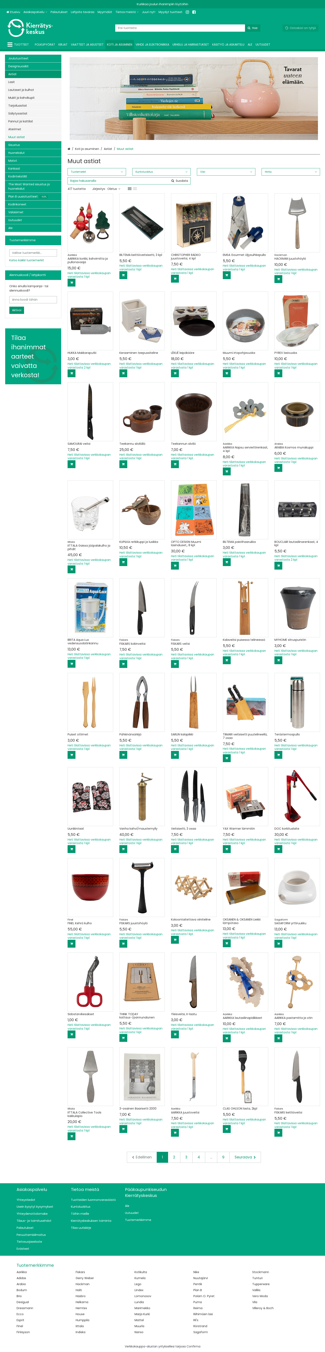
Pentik (197, 1284)
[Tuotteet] (19, 44)
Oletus (113, 189)
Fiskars (80, 1272)
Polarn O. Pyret (204, 1296)
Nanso (139, 1332)
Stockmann (260, 1272)
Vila (254, 1302)
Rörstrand (200, 1326)
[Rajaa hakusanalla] (129, 180)
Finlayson (23, 1332)
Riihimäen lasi (203, 1314)
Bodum (22, 1290)
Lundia (139, 1302)
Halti (79, 1290)
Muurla (139, 1326)
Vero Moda (260, 1296)
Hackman (83, 1284)
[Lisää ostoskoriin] (71, 283)
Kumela (140, 1278)
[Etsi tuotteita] (187, 28)
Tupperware (261, 1284)
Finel (20, 1326)
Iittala (80, 1326)
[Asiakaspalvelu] (35, 12)
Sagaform (200, 1332)
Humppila (82, 1320)
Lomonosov (143, 1296)
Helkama (82, 1302)
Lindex (139, 1290)
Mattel (139, 1320)
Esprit (20, 1320)
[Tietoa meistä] (127, 12)
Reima (198, 1308)
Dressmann (25, 1308)
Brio (19, 1296)
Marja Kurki (142, 1314)
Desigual (23, 1302)
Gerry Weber (85, 1278)
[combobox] (187, 28)
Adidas (21, 1278)
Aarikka (22, 1272)
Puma (197, 1302)
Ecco (20, 1314)
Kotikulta (141, 1272)
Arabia (21, 1284)
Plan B (197, 1290)
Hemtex (81, 1308)
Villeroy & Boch (263, 1308)
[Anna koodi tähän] (33, 299)
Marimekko (142, 1308)
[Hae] (252, 28)
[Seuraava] (245, 1157)
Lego (138, 1284)
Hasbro (81, 1296)
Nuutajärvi (200, 1278)
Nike (196, 1272)
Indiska (80, 1332)
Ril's (195, 1320)
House (80, 1314)
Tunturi (257, 1278)
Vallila (256, 1290)
